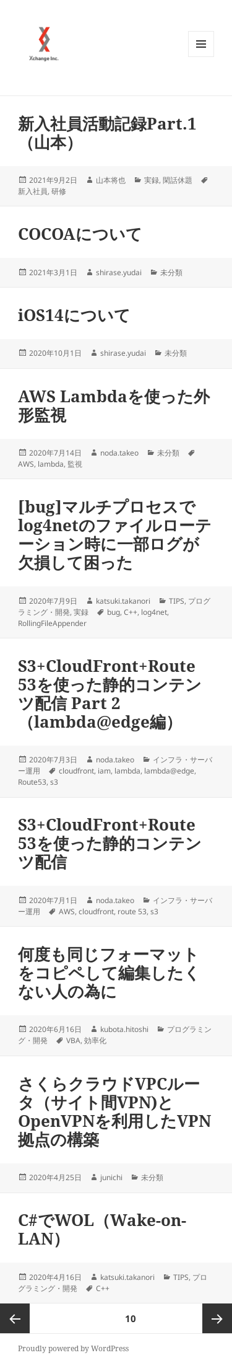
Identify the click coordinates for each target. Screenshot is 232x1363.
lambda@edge (169, 770)
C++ (130, 612)
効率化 (95, 1040)
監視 (74, 464)
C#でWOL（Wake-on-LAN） (102, 1229)
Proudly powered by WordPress (73, 1348)
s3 (54, 782)
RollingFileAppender (52, 623)
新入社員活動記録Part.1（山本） (107, 132)
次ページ (217, 1318)
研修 (58, 191)
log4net (154, 612)
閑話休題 (177, 180)
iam (104, 770)
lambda (51, 464)
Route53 (32, 782)
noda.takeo (119, 453)
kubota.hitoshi (124, 1029)
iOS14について (74, 315)
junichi (111, 1177)
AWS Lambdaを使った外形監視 (114, 405)
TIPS (176, 601)
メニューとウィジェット (201, 56)
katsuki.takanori (123, 601)
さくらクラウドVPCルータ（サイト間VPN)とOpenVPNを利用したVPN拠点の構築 (114, 1111)
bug (113, 612)
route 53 (132, 911)
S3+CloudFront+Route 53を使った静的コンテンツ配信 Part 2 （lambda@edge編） (110, 694)
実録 (151, 180)
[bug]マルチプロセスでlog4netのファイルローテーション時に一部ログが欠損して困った (115, 534)
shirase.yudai (119, 272)
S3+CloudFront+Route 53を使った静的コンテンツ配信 (110, 843)
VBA (73, 1040)
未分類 (171, 272)
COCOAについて (80, 234)
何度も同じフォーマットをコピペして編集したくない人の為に (109, 972)
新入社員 (33, 191)
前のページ (15, 1318)
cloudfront (76, 770)
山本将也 (111, 180)
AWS (26, 464)
